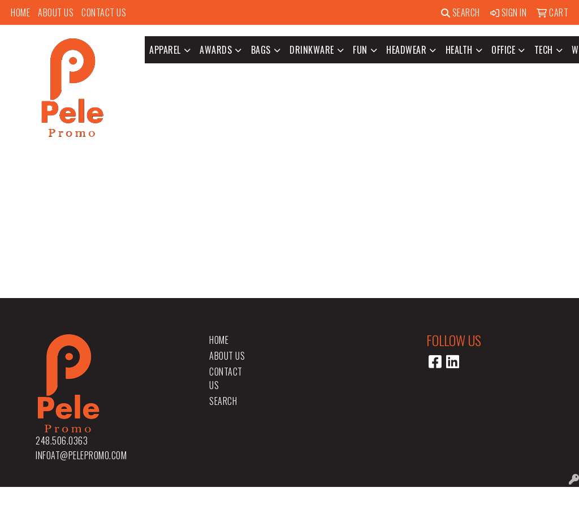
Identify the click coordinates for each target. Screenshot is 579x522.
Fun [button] (360, 50)
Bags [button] (261, 50)
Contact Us (103, 12)
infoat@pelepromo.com (81, 455)
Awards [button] (216, 50)
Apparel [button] (165, 50)
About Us (56, 12)
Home (20, 12)
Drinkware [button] (312, 50)
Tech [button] (543, 50)
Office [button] (503, 50)
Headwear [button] (406, 50)
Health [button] (459, 50)
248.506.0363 (62, 440)
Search (460, 12)
